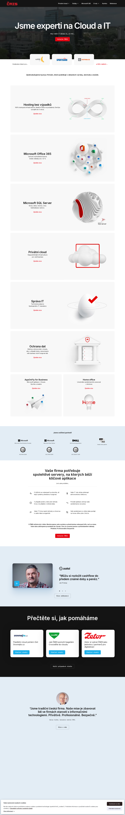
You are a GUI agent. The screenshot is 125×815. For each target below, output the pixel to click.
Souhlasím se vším (114, 804)
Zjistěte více (37, 114)
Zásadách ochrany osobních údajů (21, 808)
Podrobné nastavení (114, 808)
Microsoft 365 (86, 3)
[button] (64, 3)
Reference (113, 3)
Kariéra (104, 3)
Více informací (8, 811)
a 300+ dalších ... (102, 64)
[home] (12, 3)
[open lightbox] (16, 583)
